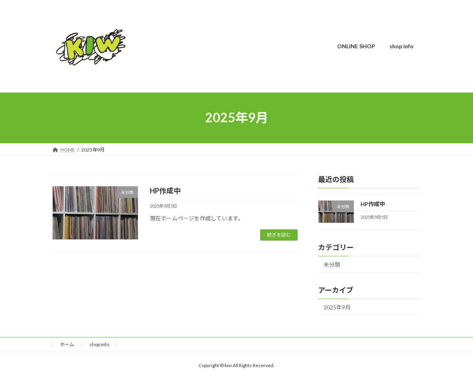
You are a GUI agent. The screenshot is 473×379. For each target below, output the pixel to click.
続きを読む (279, 235)
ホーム (67, 344)
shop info (99, 344)
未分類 (332, 264)
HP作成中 (165, 190)
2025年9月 (337, 306)
